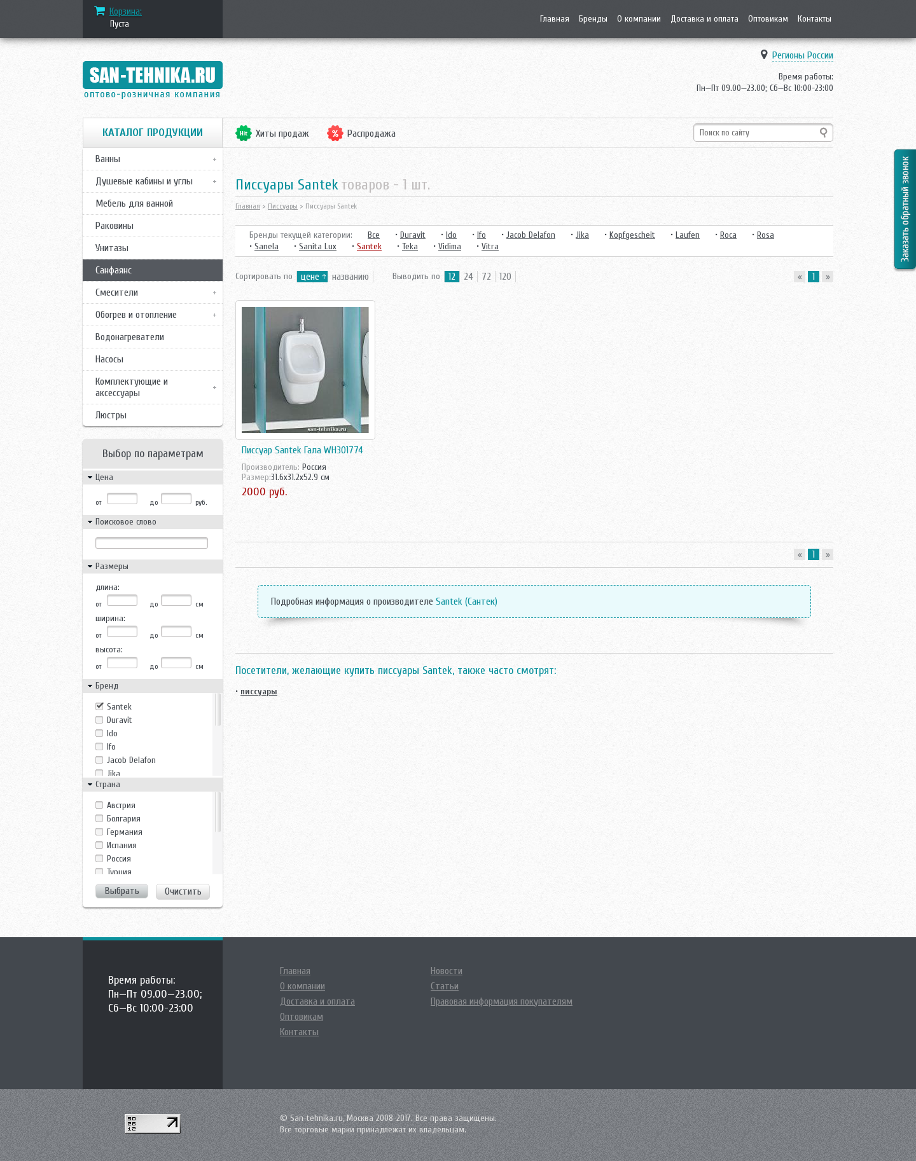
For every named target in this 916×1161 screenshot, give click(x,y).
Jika (113, 773)
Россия (119, 858)
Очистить (183, 891)
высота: (109, 649)
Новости (446, 971)
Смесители (116, 292)
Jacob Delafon (131, 760)
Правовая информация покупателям (501, 1001)
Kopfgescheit (632, 235)
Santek (119, 706)
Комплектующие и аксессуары (131, 387)
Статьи (445, 986)
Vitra (490, 246)
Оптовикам (768, 18)
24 (468, 276)
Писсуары (283, 206)
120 (505, 276)
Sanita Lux (318, 246)
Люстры (111, 415)
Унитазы (111, 248)
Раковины (114, 225)
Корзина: (125, 11)
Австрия (121, 805)
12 (451, 276)
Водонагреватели (129, 337)
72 (486, 276)
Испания (122, 845)
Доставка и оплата (704, 18)
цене (310, 276)
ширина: (110, 618)
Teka (410, 246)
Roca (728, 235)
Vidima (449, 246)
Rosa (765, 235)
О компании (639, 18)
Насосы (109, 359)
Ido (112, 733)
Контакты (814, 18)
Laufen (688, 235)
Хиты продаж (282, 133)
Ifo (111, 746)
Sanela (266, 246)
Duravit (119, 720)
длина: (107, 587)
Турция (119, 872)
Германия (124, 832)
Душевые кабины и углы (144, 181)
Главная (554, 18)
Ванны (107, 159)
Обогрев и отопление (136, 314)
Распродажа (371, 133)
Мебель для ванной (134, 203)
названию (350, 276)
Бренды (593, 18)
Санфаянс (113, 270)
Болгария (124, 818)
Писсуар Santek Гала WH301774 (302, 450)
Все (374, 235)
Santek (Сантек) (466, 601)
